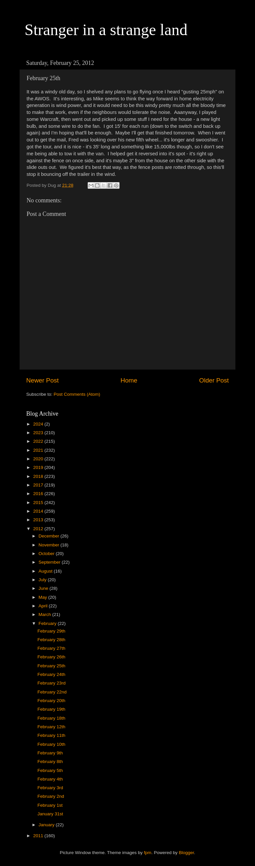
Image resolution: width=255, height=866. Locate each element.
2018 (38, 476)
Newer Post (42, 380)
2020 (38, 458)
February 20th (51, 700)
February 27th (51, 648)
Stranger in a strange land (106, 29)
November (49, 544)
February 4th (50, 779)
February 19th (51, 709)
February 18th (51, 718)
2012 (38, 528)
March (45, 614)
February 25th (51, 665)
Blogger (186, 852)
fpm (147, 852)
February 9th (50, 752)
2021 (38, 450)
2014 (38, 511)
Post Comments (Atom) (77, 394)
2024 (38, 424)
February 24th (51, 674)
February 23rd (52, 683)
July (43, 579)
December (49, 536)
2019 (38, 467)
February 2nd (51, 796)
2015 (38, 502)
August (46, 571)
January (47, 824)
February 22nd (52, 691)
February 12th (51, 726)
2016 (38, 493)
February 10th (51, 744)
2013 (38, 519)
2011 (38, 835)
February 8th (50, 761)
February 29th (51, 631)
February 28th (51, 639)
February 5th (50, 770)
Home (129, 380)
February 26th (51, 656)
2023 (38, 432)
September (50, 562)
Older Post (214, 380)
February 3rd (50, 787)
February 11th (51, 735)
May (43, 597)
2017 (38, 485)
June (44, 588)
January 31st (50, 813)
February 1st (50, 805)
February (48, 623)
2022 (38, 441)
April (44, 605)
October (47, 553)
